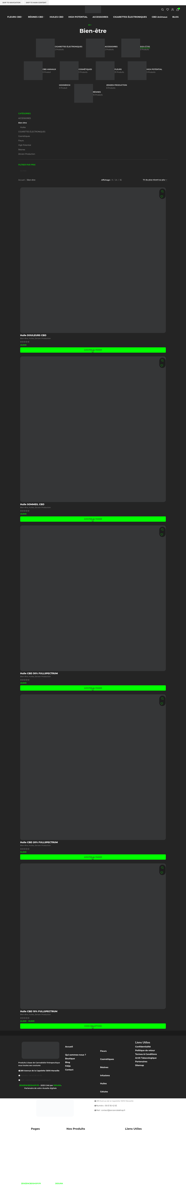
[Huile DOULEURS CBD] (93, 267)
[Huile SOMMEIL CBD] (93, 436)
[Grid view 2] (127, 187)
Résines (21, 157)
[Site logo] (93, 13)
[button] (93, 357)
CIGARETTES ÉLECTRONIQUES (31, 139)
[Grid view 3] (132, 187)
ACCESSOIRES (24, 125)
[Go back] (90, 32)
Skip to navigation (11, 3)
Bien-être (22, 130)
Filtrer (23, 178)
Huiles (23, 134)
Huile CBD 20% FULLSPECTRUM (39, 849)
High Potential (24, 152)
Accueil (21, 187)
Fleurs (21, 148)
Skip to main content (36, 3)
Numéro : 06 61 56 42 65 (31, 1082)
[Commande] (155, 187)
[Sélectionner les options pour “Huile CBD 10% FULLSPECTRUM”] (93, 1033)
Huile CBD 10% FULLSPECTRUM (38, 1018)
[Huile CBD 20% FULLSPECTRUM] (93, 774)
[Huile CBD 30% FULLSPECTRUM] (93, 605)
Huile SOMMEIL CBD (32, 511)
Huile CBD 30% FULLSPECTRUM (39, 680)
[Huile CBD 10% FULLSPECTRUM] (93, 943)
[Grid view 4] (137, 187)
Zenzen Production (26, 161)
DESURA (57, 1092)
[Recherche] (162, 13)
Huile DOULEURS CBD (33, 342)
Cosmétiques (24, 143)
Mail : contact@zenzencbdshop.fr (35, 1087)
